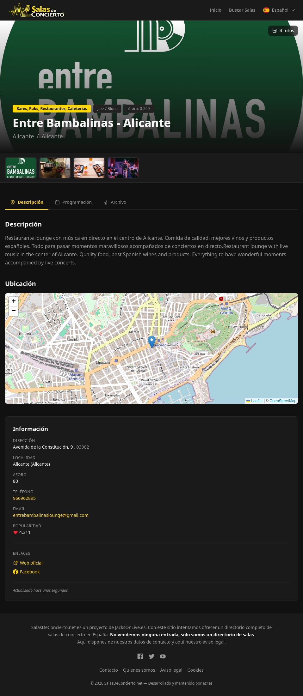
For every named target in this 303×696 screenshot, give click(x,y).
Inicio (215, 10)
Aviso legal (171, 670)
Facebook (26, 572)
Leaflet (254, 401)
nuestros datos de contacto (142, 642)
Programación (73, 202)
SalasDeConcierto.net (53, 627)
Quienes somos (139, 670)
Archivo (114, 202)
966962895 (24, 498)
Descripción (26, 202)
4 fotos (283, 30)
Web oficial (28, 563)
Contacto (108, 670)
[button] (152, 342)
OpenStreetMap (282, 401)
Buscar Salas (242, 10)
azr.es (208, 683)
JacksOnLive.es (130, 627)
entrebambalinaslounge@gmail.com (51, 515)
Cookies (196, 670)
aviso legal (214, 642)
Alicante (23, 136)
